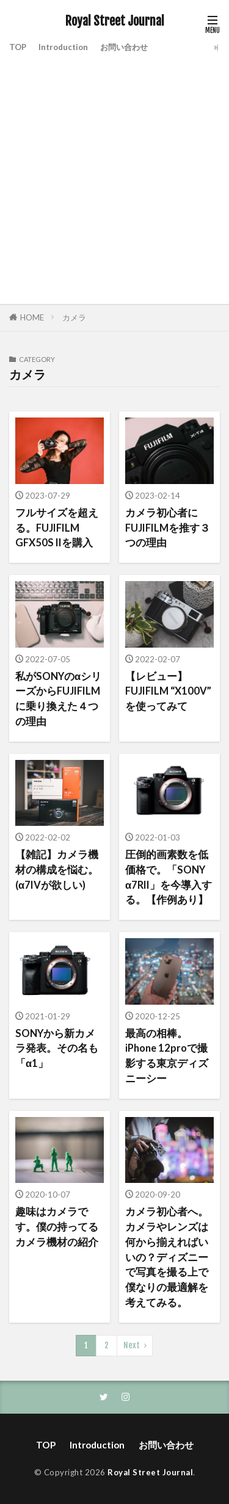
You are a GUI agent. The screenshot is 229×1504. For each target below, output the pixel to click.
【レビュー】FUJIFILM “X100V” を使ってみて (168, 691)
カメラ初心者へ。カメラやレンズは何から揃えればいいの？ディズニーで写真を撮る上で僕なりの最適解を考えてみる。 (166, 1257)
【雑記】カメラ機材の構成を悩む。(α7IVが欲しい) (56, 869)
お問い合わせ (124, 47)
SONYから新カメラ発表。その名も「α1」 (56, 1048)
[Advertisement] (114, 177)
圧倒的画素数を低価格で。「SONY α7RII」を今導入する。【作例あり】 (168, 877)
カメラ (74, 317)
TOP (17, 47)
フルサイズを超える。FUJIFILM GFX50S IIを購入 (56, 528)
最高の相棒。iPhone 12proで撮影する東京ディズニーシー (166, 1056)
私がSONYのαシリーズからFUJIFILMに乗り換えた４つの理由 (58, 699)
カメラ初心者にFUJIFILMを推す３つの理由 (167, 528)
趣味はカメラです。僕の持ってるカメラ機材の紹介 (56, 1227)
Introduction (63, 47)
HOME (32, 317)
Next (131, 1345)
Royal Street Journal (114, 21)
